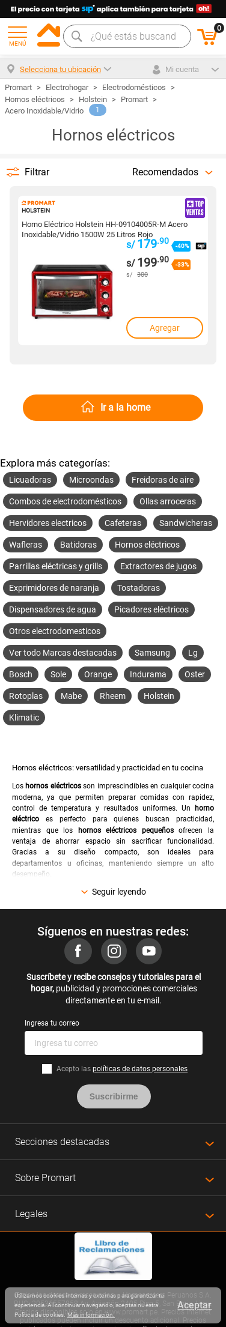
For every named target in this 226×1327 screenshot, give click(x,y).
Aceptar (194, 1305)
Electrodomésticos (134, 87)
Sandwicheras (185, 523)
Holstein (93, 99)
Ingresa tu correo (52, 1023)
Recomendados (165, 172)
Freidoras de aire (163, 480)
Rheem (113, 696)
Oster (195, 674)
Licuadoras (30, 480)
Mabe (71, 696)
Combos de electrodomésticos (65, 501)
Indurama (148, 674)
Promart (134, 99)
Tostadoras (138, 588)
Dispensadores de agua (52, 609)
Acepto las (122, 1069)
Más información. (91, 1314)
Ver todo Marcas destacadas (63, 652)
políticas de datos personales (140, 1069)
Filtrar (37, 172)
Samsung (152, 652)
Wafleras (25, 544)
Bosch (20, 674)
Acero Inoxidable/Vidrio (44, 110)
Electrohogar (67, 87)
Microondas (91, 480)
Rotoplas (26, 696)
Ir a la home (125, 407)
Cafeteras (123, 523)
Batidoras (78, 544)
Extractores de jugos (158, 566)
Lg (193, 652)
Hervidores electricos (48, 523)
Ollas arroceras (167, 501)
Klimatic (24, 717)
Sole (58, 674)
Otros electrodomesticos (54, 631)
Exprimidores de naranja (54, 588)
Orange (98, 674)
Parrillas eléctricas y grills (55, 566)
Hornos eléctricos (35, 99)
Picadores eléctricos (151, 609)
